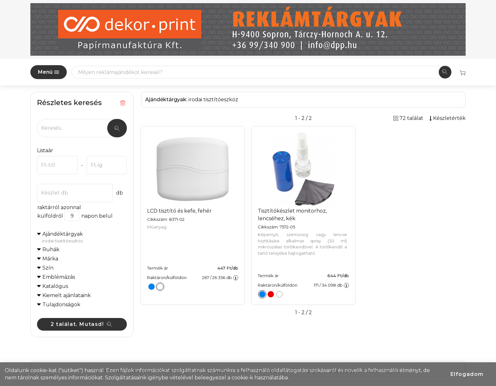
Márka (50, 259)
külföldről (50, 216)
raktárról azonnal (59, 207)
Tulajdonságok (61, 305)
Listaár (45, 150)
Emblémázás (58, 277)
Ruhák (50, 249)
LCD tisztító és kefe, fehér (179, 211)
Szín (47, 268)
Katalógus (55, 286)
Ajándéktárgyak (84, 237)
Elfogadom (467, 374)
